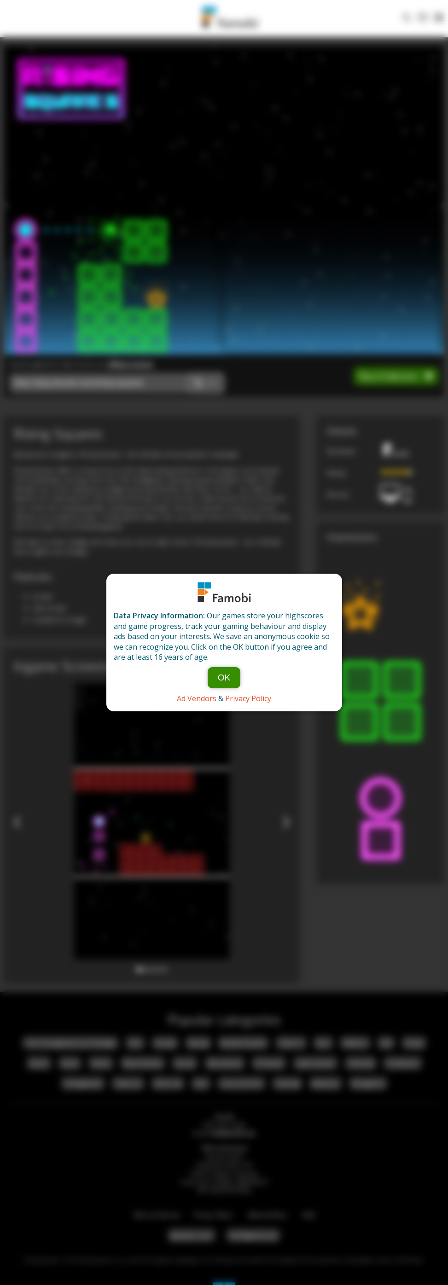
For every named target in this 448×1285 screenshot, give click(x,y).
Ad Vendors (196, 698)
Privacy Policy (248, 698)
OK (224, 677)
